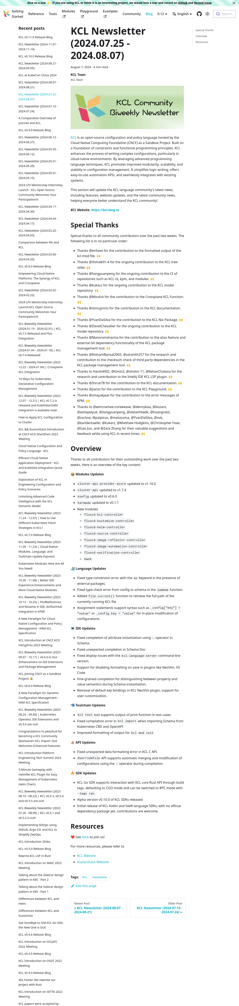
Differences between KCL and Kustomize (39, 913)
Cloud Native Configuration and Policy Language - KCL (40, 448)
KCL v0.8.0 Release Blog (35, 266)
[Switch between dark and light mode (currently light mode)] (207, 14)
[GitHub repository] (199, 14)
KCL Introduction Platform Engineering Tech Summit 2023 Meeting (40, 758)
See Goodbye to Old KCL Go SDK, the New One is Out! (41, 925)
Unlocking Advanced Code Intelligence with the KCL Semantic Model (36, 501)
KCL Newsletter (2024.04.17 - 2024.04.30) (38, 209)
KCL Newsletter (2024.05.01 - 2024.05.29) (38, 163)
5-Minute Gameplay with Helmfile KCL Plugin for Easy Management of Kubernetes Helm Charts (38, 777)
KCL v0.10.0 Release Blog (36, 56)
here (85, 837)
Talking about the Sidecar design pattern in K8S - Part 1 (41, 889)
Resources (202, 42)
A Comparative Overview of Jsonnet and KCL (37, 120)
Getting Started (17, 14)
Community (132, 14)
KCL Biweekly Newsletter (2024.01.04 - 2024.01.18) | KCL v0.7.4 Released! (40, 350)
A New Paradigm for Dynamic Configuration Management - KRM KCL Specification (39, 698)
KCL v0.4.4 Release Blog (35, 973)
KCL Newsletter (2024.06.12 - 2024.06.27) (38, 139)
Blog (149, 14)
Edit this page (83, 886)
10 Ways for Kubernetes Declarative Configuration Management (36, 384)
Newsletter (99, 877)
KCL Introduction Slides (34, 841)
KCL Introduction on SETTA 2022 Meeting (40, 994)
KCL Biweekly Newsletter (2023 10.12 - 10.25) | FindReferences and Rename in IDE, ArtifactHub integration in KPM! (40, 604)
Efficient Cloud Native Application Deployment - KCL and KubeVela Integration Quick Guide (40, 465)
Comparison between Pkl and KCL (39, 244)
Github (182, 3)
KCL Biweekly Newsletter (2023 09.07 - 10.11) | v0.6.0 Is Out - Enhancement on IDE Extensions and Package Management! (41, 659)
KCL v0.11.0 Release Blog (36, 37)
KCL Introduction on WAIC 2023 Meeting (40, 865)
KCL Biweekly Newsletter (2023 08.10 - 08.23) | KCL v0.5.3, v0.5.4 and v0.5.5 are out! (41, 796)
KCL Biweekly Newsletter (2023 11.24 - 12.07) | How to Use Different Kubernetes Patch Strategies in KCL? (39, 520)
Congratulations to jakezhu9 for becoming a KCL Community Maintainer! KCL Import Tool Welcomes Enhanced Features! (40, 738)
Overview (201, 36)
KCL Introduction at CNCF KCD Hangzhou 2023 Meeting (39, 642)
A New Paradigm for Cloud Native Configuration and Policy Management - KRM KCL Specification (40, 626)
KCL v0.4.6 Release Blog (35, 934)
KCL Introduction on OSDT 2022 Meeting (40, 963)
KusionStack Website (93, 862)
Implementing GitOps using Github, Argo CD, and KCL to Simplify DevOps (38, 830)
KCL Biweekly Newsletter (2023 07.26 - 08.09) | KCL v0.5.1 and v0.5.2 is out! (39, 813)
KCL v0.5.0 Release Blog (35, 849)
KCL (73, 137)
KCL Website (86, 855)
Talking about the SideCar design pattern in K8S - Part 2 (41, 877)
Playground (89, 13)
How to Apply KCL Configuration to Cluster (40, 419)
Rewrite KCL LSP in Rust (35, 856)
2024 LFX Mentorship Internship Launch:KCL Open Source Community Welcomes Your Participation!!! (40, 309)
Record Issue (203, 3)
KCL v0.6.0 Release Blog (35, 686)
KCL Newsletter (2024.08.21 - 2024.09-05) (38, 65)
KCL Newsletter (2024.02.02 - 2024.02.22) (38, 292)
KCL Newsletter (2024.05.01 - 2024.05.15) (38, 175)
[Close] (234, 3)
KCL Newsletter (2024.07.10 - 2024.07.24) (38, 108)
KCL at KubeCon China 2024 (38, 75)
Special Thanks (205, 30)
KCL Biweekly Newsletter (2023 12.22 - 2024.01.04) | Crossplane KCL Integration (41, 367)
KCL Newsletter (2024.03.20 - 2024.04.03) (38, 233)
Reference (36, 14)
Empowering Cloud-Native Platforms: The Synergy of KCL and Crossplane (39, 278)
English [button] (180, 14)
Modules (68, 13)
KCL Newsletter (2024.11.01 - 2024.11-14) (38, 46)
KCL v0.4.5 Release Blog (35, 954)
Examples (110, 13)
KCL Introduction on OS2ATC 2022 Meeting (38, 944)
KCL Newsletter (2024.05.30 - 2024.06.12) (38, 151)
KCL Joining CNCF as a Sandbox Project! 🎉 (40, 676)
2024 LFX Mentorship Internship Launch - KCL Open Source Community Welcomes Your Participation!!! (40, 192)
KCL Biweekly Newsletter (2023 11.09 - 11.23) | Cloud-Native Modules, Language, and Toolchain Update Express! (39, 549)
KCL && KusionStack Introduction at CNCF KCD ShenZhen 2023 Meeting (41, 434)
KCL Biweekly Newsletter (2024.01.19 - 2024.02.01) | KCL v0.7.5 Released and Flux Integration (40, 331)
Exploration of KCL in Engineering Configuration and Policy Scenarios (40, 484)
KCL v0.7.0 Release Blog (35, 535)
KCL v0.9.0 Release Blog (35, 130)
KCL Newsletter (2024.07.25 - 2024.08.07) (38, 96)
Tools (53, 14)
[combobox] (224, 13)
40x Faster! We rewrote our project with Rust (37, 982)
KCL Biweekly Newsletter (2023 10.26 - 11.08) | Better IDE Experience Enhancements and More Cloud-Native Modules (40, 583)
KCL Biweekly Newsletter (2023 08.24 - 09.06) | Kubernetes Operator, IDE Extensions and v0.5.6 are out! (39, 717)
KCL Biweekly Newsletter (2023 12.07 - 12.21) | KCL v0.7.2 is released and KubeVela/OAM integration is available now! (39, 403)
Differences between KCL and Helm (39, 901)
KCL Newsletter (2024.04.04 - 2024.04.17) (38, 221)
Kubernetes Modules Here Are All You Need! (41, 566)
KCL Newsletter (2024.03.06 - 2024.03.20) (38, 256)
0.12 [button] (161, 14)
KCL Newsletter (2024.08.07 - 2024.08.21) (38, 84)
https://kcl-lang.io (105, 210)
